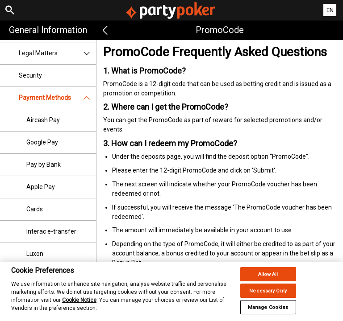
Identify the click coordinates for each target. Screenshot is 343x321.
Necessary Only (268, 295)
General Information (48, 30)
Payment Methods (57, 98)
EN (330, 10)
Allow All (268, 279)
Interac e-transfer (51, 231)
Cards (34, 209)
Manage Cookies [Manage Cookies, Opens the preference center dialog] (268, 312)
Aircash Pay (43, 119)
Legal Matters (57, 53)
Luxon (34, 253)
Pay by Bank (43, 164)
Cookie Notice (79, 304)
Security (30, 75)
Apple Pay (40, 186)
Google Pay (42, 142)
